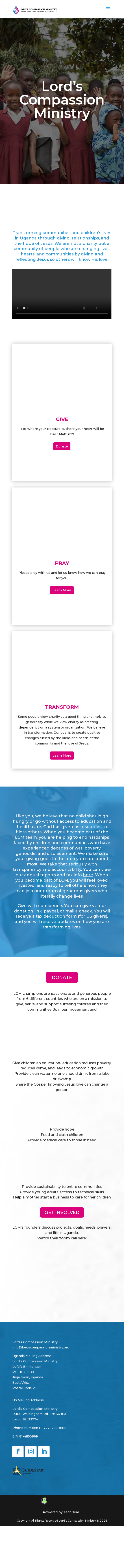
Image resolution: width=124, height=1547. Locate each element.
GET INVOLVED (62, 1212)
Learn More (61, 590)
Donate (62, 446)
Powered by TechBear (61, 1512)
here (88, 874)
